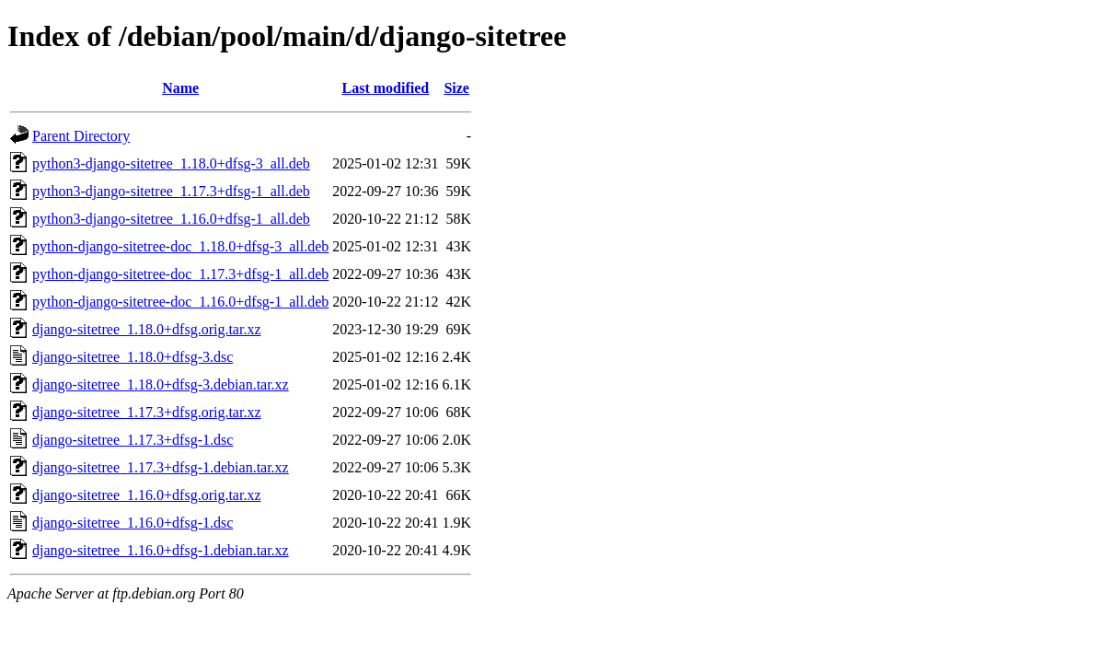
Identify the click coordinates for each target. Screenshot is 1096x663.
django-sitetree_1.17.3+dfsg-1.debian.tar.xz (160, 467)
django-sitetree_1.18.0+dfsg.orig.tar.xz (146, 329)
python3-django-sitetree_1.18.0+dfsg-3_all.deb (171, 163)
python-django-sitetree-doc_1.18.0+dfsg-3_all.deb (180, 246)
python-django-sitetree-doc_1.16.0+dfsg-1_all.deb (180, 301)
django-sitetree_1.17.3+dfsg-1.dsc (132, 440)
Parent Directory (81, 136)
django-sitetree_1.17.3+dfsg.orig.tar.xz (146, 412)
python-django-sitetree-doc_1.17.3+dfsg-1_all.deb (180, 274)
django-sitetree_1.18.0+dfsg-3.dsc (132, 357)
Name (180, 88)
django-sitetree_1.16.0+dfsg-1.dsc (132, 522)
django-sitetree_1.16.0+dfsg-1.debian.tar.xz (160, 550)
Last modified (386, 88)
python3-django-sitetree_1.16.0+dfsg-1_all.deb (171, 219)
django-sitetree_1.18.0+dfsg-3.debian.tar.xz (160, 384)
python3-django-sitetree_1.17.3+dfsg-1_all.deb (171, 191)
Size (456, 88)
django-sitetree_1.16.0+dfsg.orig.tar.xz (146, 495)
